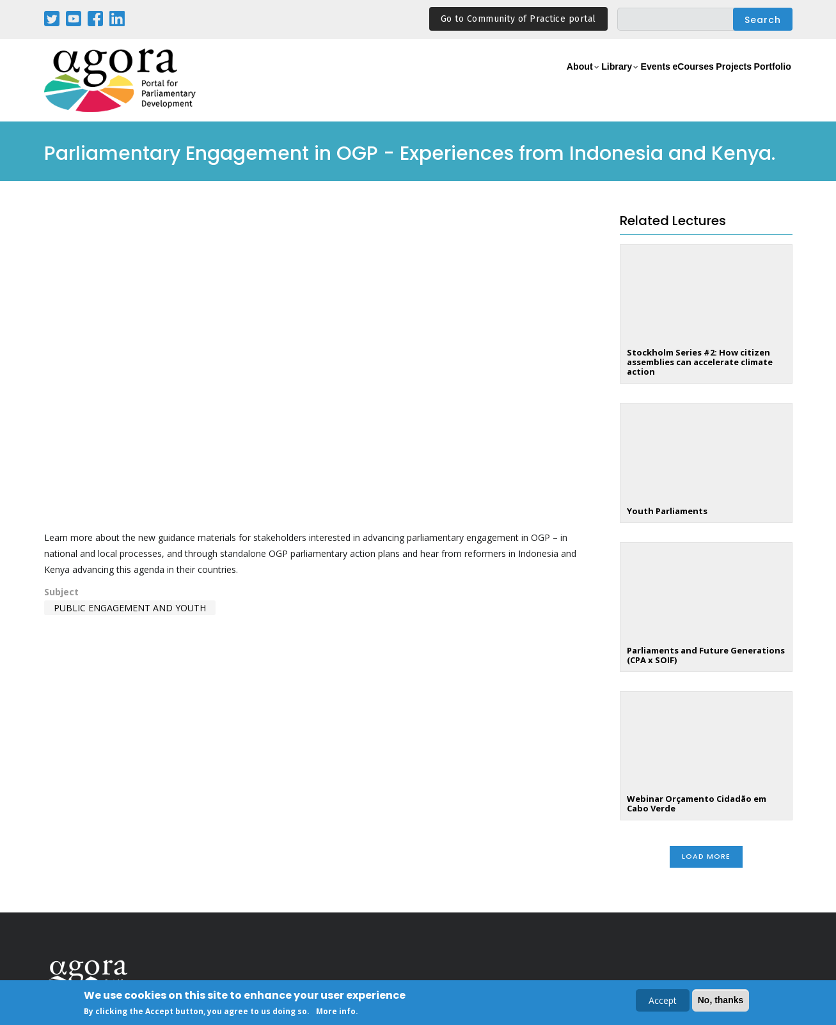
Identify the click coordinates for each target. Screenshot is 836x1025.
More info (336, 1011)
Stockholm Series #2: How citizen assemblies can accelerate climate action (700, 362)
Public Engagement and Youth (130, 608)
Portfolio (766, 81)
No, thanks (721, 1000)
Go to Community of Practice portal (518, 18)
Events (606, 81)
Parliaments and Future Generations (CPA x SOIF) (706, 655)
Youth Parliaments (667, 511)
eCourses (658, 81)
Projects (713, 81)
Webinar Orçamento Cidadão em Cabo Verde (696, 803)
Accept (663, 1000)
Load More (706, 856)
